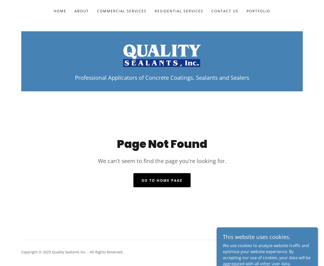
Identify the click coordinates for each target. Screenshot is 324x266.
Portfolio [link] (258, 11)
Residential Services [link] (179, 11)
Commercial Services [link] (122, 11)
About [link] (81, 11)
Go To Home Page (162, 180)
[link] (162, 55)
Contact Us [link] (224, 11)
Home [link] (60, 11)
